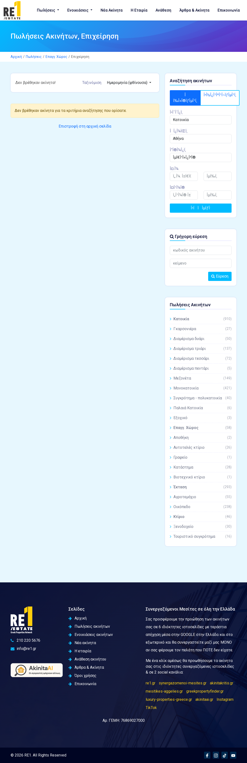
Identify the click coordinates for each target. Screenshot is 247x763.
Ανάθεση (163, 10)
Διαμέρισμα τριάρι (202, 348)
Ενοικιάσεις (78, 10)
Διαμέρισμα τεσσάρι (202, 358)
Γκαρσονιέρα (202, 328)
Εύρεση (219, 276)
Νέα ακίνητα (82, 642)
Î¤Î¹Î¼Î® (177, 187)
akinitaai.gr (204, 699)
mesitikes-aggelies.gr (164, 691)
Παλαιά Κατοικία (202, 407)
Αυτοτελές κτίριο (202, 447)
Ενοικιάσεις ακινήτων (91, 634)
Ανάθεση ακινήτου (87, 659)
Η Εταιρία (139, 10)
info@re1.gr (23, 648)
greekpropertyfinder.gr (205, 691)
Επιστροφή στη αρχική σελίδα (85, 126)
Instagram (225, 699)
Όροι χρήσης (82, 675)
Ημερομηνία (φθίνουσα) (127, 82)
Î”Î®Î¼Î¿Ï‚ (178, 150)
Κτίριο (202, 516)
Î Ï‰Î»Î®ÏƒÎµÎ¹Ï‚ (185, 98)
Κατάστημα (202, 467)
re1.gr (150, 683)
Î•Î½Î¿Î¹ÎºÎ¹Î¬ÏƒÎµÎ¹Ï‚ (220, 95)
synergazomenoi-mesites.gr (182, 683)
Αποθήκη (202, 437)
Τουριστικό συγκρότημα (202, 536)
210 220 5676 (25, 640)
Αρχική (16, 57)
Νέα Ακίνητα (112, 10)
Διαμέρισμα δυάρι (202, 338)
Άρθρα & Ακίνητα (194, 10)
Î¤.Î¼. (174, 168)
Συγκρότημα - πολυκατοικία (202, 398)
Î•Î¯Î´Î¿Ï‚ (176, 112)
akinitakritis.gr (221, 683)
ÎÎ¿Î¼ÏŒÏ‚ (178, 131)
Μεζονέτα (202, 378)
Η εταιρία (80, 651)
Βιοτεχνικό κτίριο (202, 477)
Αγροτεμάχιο (202, 496)
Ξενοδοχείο (202, 526)
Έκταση (202, 487)
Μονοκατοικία (202, 388)
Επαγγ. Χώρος (56, 57)
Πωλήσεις (46, 10)
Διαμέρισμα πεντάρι (202, 368)
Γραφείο (202, 457)
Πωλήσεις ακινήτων (89, 626)
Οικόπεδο (202, 506)
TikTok (151, 707)
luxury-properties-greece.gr (169, 699)
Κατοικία (202, 318)
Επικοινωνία (229, 10)
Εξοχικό (202, 417)
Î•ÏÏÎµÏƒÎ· (201, 208)
